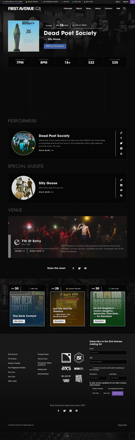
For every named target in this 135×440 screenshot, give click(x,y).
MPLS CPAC (12, 381)
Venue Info (35, 251)
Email (91, 349)
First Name (93, 374)
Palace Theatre (96, 388)
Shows (18, 251)
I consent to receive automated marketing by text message (107, 369)
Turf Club (94, 393)
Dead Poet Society (54, 136)
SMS (91, 358)
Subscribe (117, 393)
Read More (44, 150)
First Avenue (12, 354)
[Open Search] (124, 8)
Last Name (113, 374)
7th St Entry (12, 359)
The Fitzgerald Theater (114, 388)
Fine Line (105, 393)
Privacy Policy (122, 425)
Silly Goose (48, 183)
